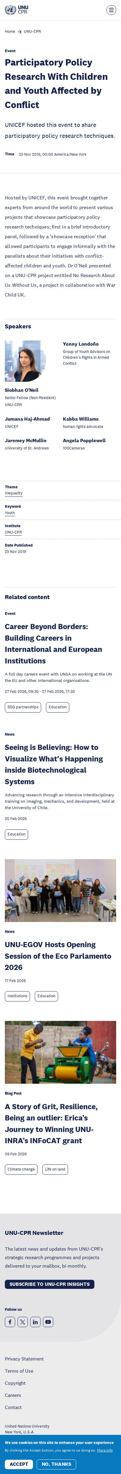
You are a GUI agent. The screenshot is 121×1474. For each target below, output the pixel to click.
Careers (13, 1395)
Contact (13, 1407)
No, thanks (56, 1467)
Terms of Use (19, 1371)
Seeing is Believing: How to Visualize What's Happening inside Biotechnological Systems (54, 764)
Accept (19, 1467)
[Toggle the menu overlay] (111, 10)
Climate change (21, 1169)
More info (105, 1453)
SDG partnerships (23, 707)
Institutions (17, 996)
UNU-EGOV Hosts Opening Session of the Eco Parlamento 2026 (58, 956)
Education (58, 707)
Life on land (55, 1169)
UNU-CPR (32, 31)
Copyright (15, 1383)
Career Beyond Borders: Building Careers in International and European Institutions (53, 643)
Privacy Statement (24, 1359)
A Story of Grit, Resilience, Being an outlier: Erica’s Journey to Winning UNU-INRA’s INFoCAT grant (51, 1123)
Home (10, 31)
